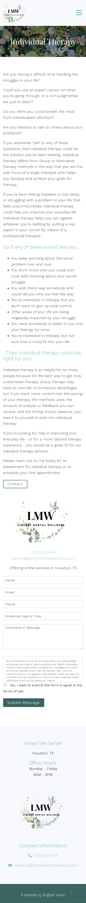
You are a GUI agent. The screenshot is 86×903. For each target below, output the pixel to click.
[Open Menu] (79, 13)
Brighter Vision (54, 895)
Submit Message (24, 702)
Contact (15, 484)
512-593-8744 (43, 552)
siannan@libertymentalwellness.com (43, 558)
